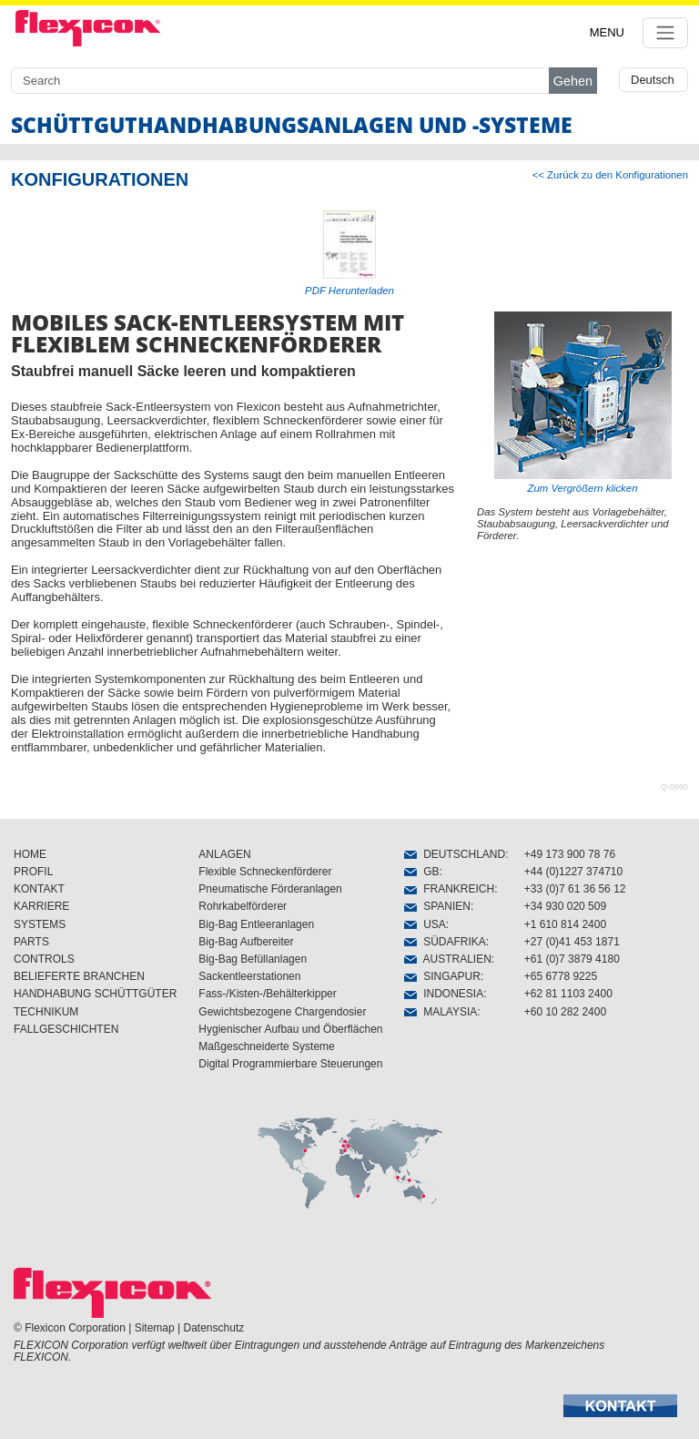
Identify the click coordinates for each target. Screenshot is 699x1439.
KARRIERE (41, 906)
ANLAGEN (224, 854)
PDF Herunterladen (349, 290)
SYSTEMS (40, 924)
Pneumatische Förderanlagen (269, 889)
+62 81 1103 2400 (568, 993)
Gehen (573, 81)
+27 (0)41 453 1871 (572, 941)
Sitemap (155, 1328)
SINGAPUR (442, 976)
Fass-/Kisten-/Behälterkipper (267, 993)
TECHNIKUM (46, 1011)
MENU (607, 32)
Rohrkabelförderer (242, 906)
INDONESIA (443, 993)
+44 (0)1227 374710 (573, 871)
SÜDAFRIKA (444, 941)
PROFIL (33, 871)
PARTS (31, 941)
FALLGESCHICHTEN (66, 1029)
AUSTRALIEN (447, 959)
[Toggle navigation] (665, 32)
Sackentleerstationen (249, 976)
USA (424, 924)
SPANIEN (437, 906)
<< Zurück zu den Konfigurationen (610, 174)
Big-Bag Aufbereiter (245, 941)
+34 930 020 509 (565, 906)
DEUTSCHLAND (454, 854)
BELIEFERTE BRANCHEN (79, 976)
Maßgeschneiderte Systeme (266, 1046)
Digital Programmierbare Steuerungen (290, 1063)
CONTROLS (44, 959)
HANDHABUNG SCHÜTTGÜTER (95, 993)
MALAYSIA (440, 1011)
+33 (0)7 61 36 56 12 (575, 889)
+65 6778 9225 (560, 976)
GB (421, 871)
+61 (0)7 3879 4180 (572, 959)
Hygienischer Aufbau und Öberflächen (290, 1029)
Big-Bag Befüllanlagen (252, 959)
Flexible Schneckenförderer (264, 871)
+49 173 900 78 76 (569, 854)
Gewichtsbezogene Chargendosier (282, 1011)
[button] (620, 1405)
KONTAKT (39, 889)
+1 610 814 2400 (565, 924)
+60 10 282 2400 (565, 1011)
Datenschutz (214, 1328)
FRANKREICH (449, 889)
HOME (30, 854)
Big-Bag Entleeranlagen (256, 924)
